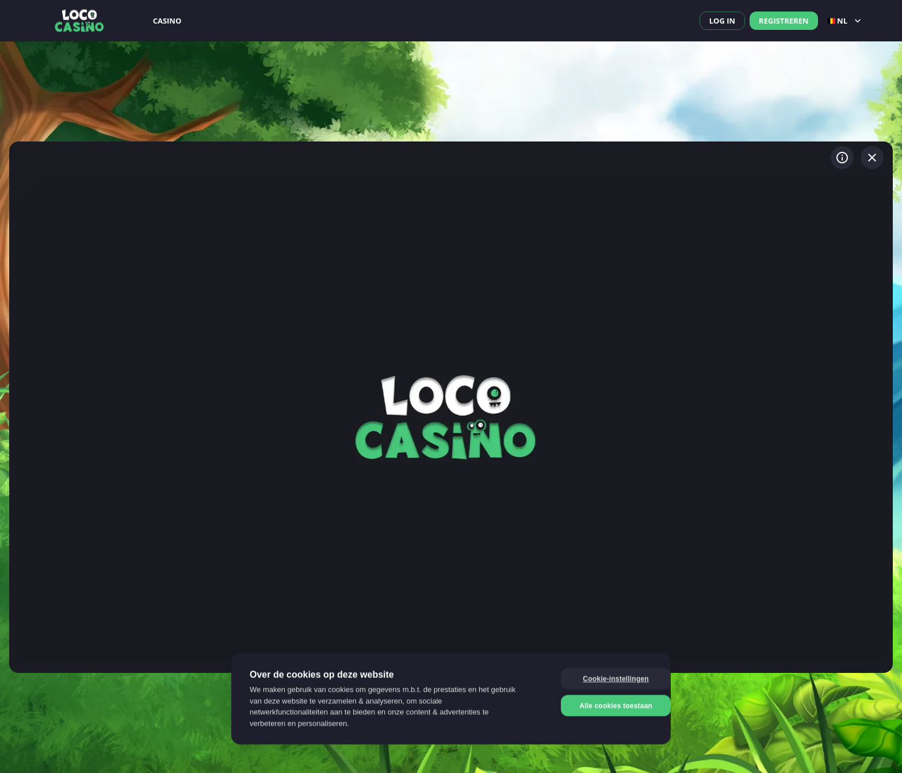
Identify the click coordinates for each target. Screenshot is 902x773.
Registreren (784, 21)
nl (845, 20)
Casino (167, 21)
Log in (722, 21)
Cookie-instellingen (597, 679)
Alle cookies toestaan (597, 706)
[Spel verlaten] (872, 157)
